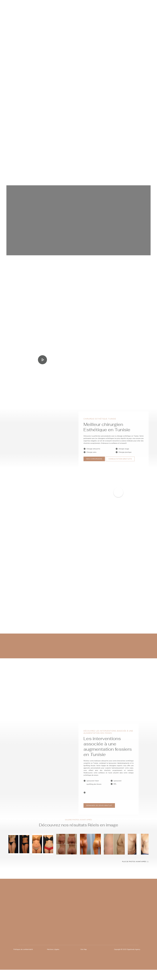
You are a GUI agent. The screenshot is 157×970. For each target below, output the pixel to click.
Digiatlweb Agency (133, 950)
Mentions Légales (53, 950)
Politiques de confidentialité (23, 950)
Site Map (84, 950)
